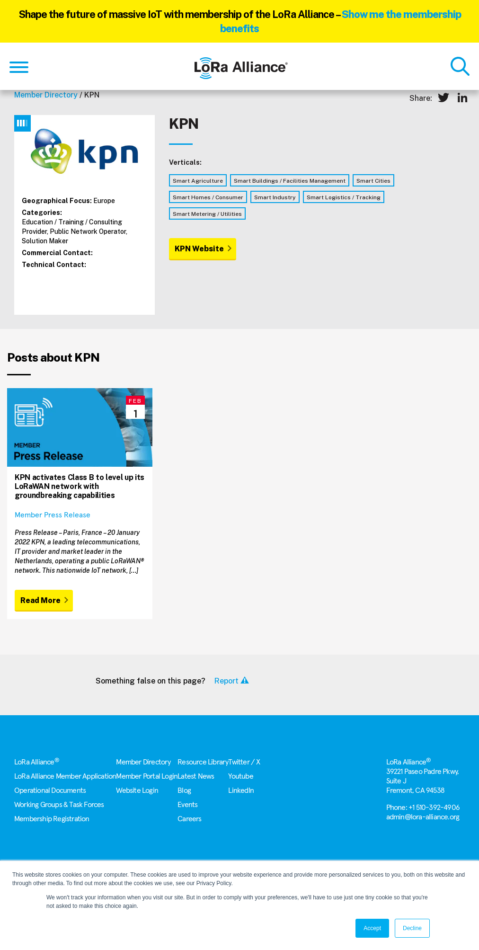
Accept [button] (372, 928)
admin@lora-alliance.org (423, 817)
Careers (189, 819)
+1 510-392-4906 (434, 807)
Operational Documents (50, 790)
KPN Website (199, 248)
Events (187, 804)
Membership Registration (51, 819)
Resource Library (202, 762)
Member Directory (46, 94)
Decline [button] (412, 928)
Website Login (137, 790)
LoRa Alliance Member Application (65, 776)
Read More (40, 600)
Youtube (240, 776)
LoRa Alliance (36, 762)
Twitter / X (244, 762)
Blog (184, 790)
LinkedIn (241, 790)
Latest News (195, 776)
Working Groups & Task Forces (59, 804)
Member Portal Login (146, 776)
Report (226, 680)
